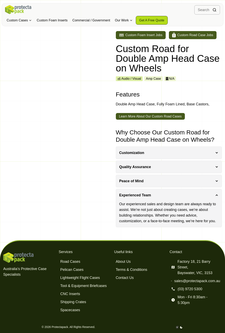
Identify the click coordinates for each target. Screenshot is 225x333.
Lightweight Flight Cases (80, 278)
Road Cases (70, 262)
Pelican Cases (72, 270)
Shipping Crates (73, 302)
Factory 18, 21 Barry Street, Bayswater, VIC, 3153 (194, 267)
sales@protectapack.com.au (197, 281)
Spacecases (70, 310)
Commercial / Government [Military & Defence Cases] (91, 20)
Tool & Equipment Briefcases (83, 286)
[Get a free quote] (152, 20)
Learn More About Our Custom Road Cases (150, 116)
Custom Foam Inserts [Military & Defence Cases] (52, 20)
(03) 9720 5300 (190, 289)
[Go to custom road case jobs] (193, 35)
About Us (123, 262)
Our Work (124, 20)
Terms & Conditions (131, 270)
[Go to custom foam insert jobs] (141, 35)
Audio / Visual (129, 78)
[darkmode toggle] (179, 327)
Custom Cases (19, 20)
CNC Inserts (70, 294)
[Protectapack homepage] (29, 257)
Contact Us (125, 278)
